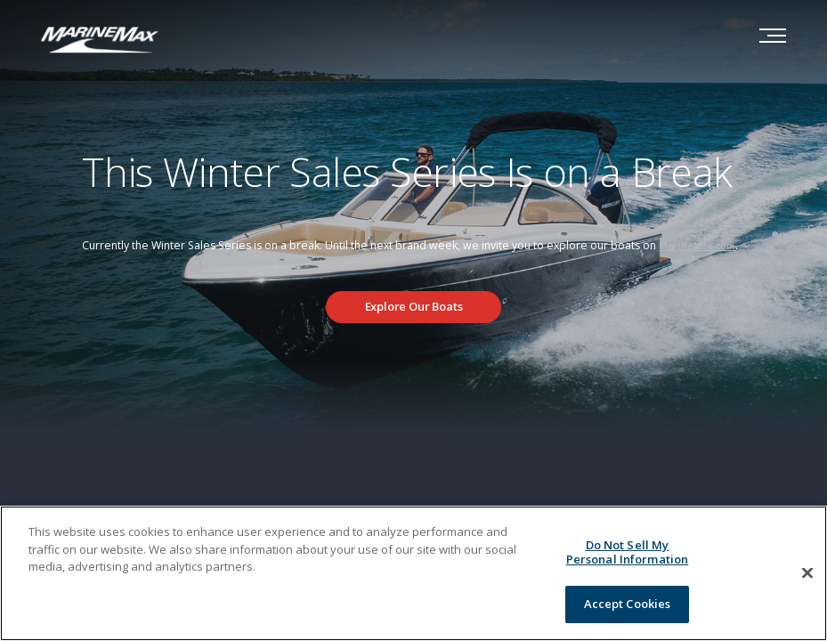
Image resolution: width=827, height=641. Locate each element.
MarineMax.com (697, 245)
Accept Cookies (627, 604)
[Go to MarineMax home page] (99, 38)
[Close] (807, 573)
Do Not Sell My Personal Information (627, 552)
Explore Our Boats (414, 306)
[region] (413, 573)
